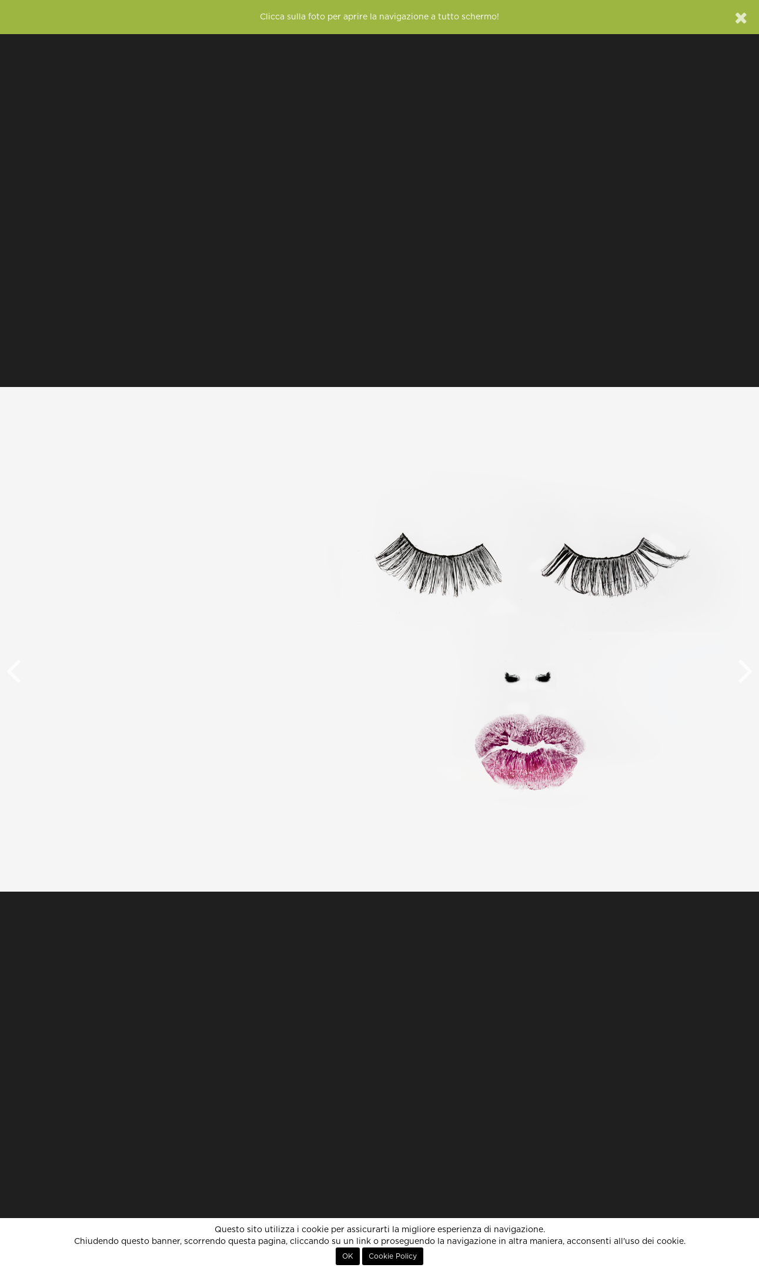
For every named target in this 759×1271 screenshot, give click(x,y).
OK (347, 1256)
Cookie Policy (393, 1256)
